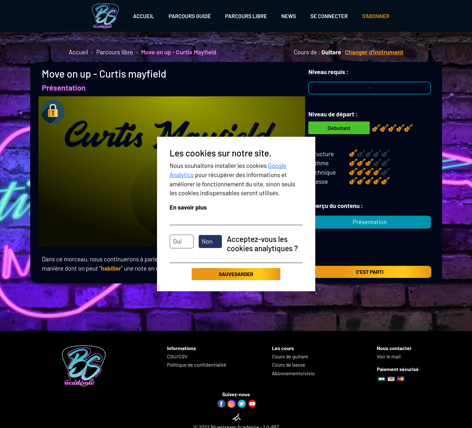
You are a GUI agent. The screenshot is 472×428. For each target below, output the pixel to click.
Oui (177, 241)
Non (207, 241)
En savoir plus (188, 207)
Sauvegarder (236, 274)
